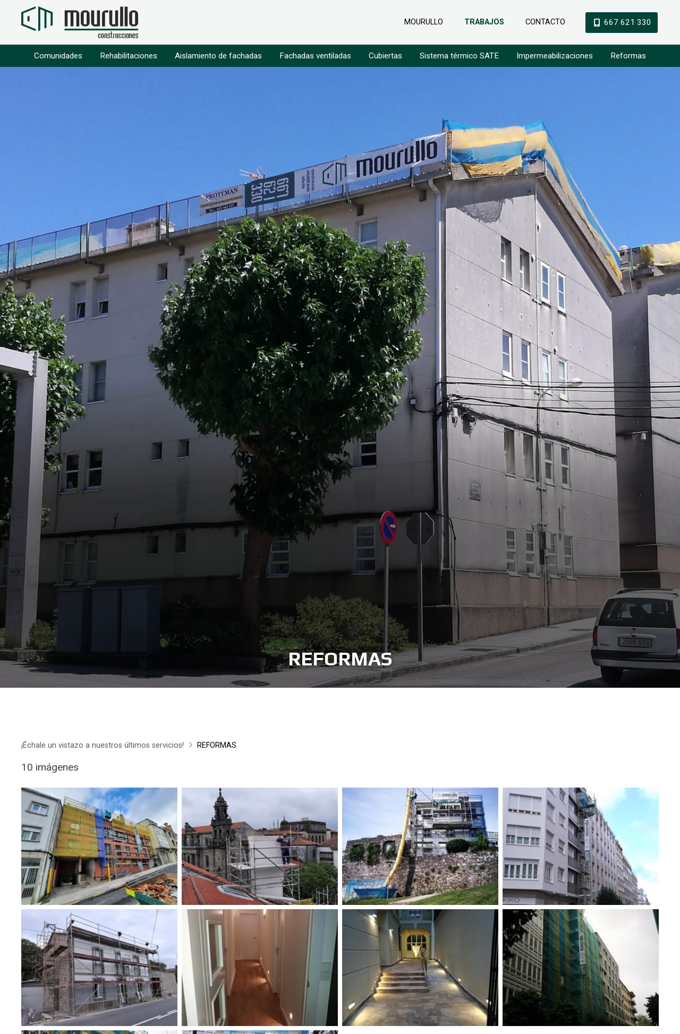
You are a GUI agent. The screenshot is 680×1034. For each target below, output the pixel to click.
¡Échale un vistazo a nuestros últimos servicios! (102, 749)
